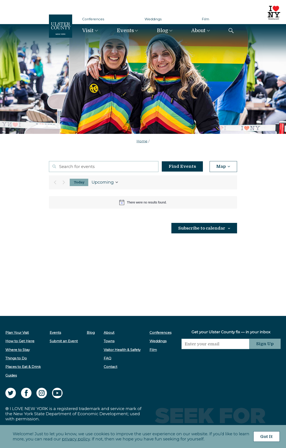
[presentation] (215, 358)
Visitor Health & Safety (122, 350)
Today (79, 182)
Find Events (182, 166)
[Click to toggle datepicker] (105, 182)
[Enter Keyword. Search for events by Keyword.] (103, 166)
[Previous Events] (55, 182)
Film (205, 19)
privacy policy (76, 439)
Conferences (93, 19)
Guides (11, 375)
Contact (110, 367)
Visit (88, 30)
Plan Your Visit (17, 332)
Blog (162, 30)
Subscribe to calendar (201, 228)
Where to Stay (17, 350)
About (198, 30)
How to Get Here (19, 341)
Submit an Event (64, 341)
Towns (109, 341)
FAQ (107, 358)
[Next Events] (63, 182)
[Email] (215, 344)
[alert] (143, 202)
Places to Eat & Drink (23, 367)
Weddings (153, 19)
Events (125, 30)
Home (142, 141)
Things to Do (16, 358)
